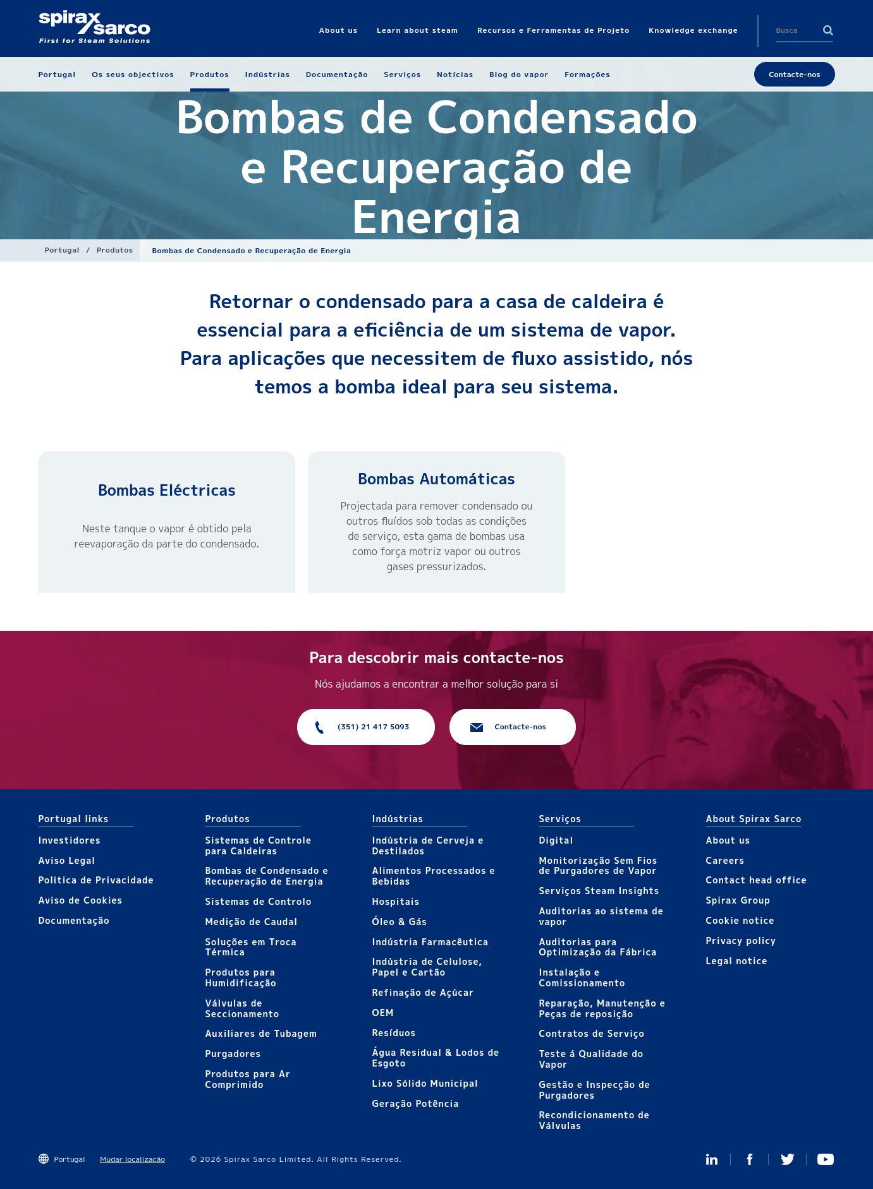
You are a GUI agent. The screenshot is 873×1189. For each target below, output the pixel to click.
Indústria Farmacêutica (430, 942)
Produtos (115, 249)
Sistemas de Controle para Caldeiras (258, 845)
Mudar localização (132, 1159)
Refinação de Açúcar (423, 992)
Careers (725, 860)
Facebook (749, 1159)
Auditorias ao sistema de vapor (601, 916)
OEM (383, 1013)
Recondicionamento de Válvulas (594, 1120)
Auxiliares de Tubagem (261, 1033)
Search (828, 30)
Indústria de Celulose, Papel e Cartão (427, 966)
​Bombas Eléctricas (167, 490)
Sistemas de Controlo (258, 901)
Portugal (62, 249)
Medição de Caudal (251, 922)
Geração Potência (416, 1103)
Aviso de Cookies (81, 900)
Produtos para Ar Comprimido (248, 1079)
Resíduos (394, 1033)
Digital (556, 840)
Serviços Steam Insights (599, 891)
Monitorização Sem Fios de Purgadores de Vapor (598, 865)
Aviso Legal (67, 860)
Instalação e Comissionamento (582, 977)
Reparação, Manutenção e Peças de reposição (602, 1008)
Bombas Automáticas (436, 478)
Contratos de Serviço (592, 1033)
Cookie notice (740, 920)
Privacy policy (741, 941)
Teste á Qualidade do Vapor (591, 1059)
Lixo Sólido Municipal (425, 1083)
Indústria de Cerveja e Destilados (428, 845)
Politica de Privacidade (96, 880)
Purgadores (233, 1054)
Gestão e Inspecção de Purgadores (594, 1089)
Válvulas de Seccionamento (242, 1008)
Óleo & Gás (399, 922)
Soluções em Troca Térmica (251, 947)
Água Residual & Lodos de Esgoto (436, 1057)
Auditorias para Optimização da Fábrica (598, 947)
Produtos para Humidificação (241, 977)
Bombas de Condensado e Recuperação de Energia (267, 875)
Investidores (70, 840)
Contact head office (756, 880)
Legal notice (737, 961)
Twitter (787, 1159)
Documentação (74, 920)
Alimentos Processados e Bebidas (434, 875)
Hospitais (396, 901)
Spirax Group (738, 900)
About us (728, 840)
